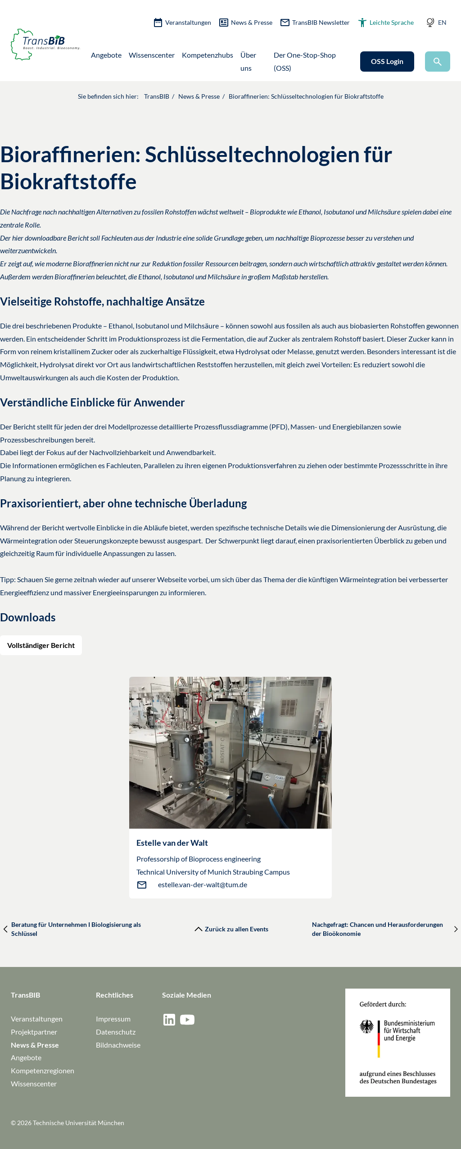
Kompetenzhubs (207, 54)
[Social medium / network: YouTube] (187, 1019)
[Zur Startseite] (45, 44)
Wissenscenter (152, 54)
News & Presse (245, 22)
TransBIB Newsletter (315, 22)
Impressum (113, 1018)
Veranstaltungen (182, 22)
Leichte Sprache (385, 22)
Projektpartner (34, 1031)
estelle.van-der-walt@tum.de (202, 884)
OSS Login (387, 61)
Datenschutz (116, 1031)
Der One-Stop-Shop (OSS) (305, 61)
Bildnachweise (118, 1044)
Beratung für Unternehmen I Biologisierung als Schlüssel (70, 929)
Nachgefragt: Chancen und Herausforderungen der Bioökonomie (386, 929)
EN (442, 22)
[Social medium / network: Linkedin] (169, 1019)
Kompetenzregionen (42, 1070)
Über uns (248, 61)
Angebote (106, 54)
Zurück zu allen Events (230, 929)
